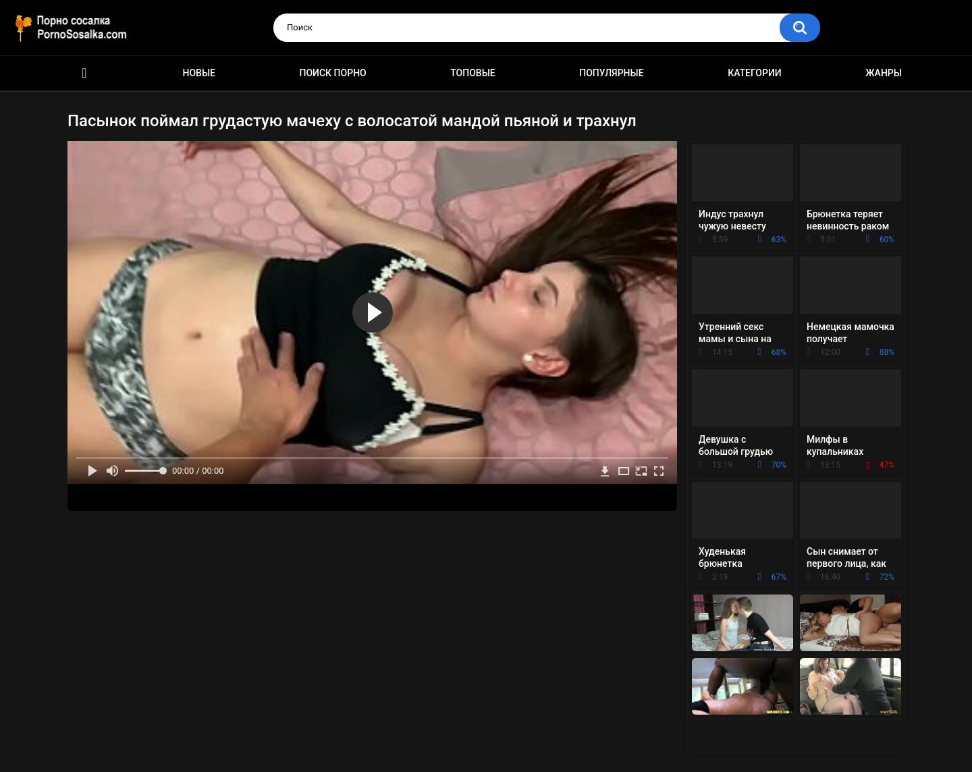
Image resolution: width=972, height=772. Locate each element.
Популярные (611, 72)
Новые (199, 72)
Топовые (472, 72)
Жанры (883, 72)
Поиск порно (333, 72)
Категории (755, 72)
